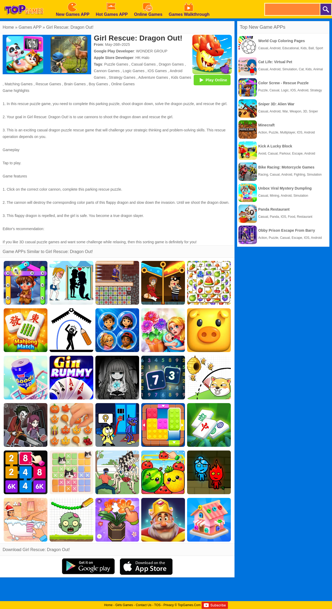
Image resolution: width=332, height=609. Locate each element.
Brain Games (75, 84)
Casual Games (143, 64)
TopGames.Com (189, 605)
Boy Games (98, 84)
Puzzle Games (116, 64)
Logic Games (133, 71)
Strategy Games (122, 77)
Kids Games (181, 77)
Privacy (168, 605)
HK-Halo (142, 58)
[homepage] (23, 2)
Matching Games (19, 84)
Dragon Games (171, 64)
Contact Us (143, 605)
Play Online (212, 80)
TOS (157, 605)
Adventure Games (153, 77)
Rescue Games (48, 84)
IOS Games (157, 71)
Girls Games (124, 605)
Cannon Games (107, 71)
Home (8, 27)
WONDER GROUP (151, 51)
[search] (292, 9)
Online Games (123, 84)
